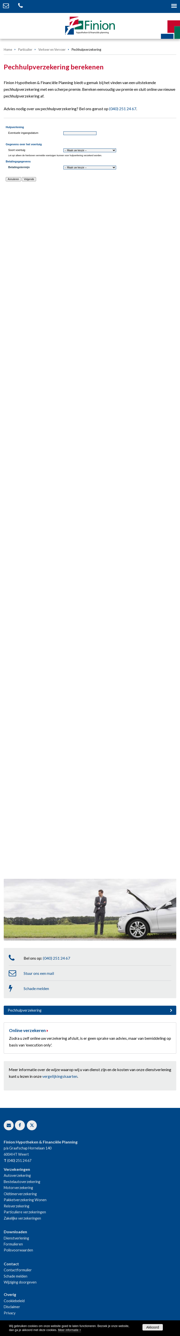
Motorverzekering (18, 1188)
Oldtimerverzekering (20, 1194)
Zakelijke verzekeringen (22, 1218)
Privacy (9, 1313)
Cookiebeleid (14, 1301)
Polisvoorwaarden (18, 1250)
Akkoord (152, 1327)
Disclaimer (12, 1307)
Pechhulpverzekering (25, 1010)
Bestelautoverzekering (22, 1182)
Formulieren (13, 1244)
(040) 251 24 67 (122, 108)
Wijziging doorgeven (20, 1282)
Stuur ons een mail (39, 973)
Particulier (25, 49)
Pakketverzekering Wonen (25, 1200)
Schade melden (36, 988)
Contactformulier (18, 1270)
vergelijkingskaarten (59, 1076)
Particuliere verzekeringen (25, 1212)
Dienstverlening (16, 1238)
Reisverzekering (16, 1206)
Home (8, 49)
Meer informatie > (69, 1330)
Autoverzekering (17, 1175)
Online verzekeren (27, 1030)
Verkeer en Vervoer (52, 49)
